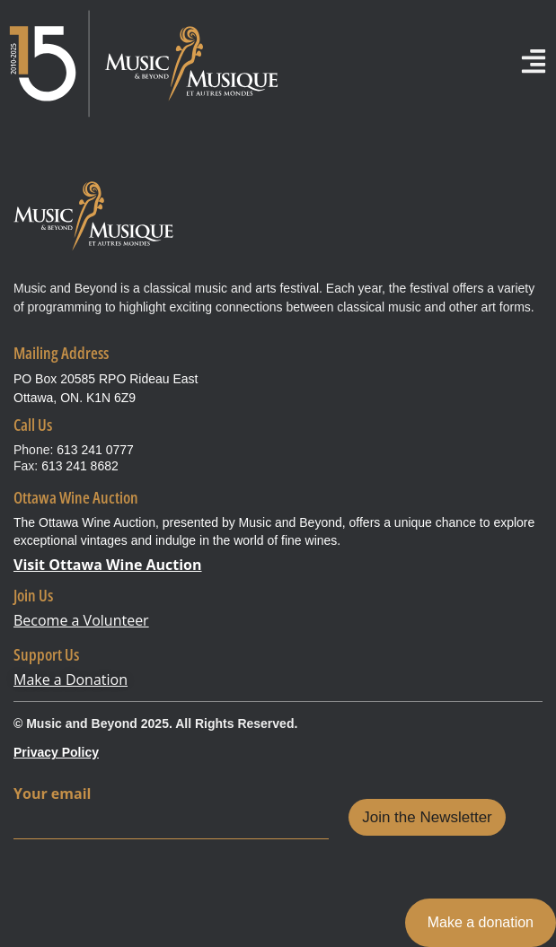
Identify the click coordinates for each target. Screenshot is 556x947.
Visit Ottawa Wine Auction (107, 564)
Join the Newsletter (427, 817)
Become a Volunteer (81, 620)
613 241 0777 (95, 450)
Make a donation (481, 922)
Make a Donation (70, 679)
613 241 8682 (80, 466)
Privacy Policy (56, 752)
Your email (52, 793)
